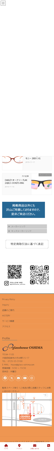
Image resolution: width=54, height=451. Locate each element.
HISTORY (6, 315)
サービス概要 (8, 321)
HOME (6, 447)
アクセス (6, 326)
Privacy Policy (8, 299)
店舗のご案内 (8, 310)
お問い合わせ (34, 447)
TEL (48, 447)
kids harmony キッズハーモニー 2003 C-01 (36, 157)
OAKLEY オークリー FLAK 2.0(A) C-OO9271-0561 (16, 181)
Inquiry (5, 304)
